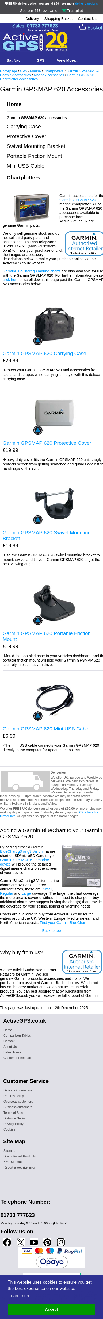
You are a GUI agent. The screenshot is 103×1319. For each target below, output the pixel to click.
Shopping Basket (58, 18)
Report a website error (19, 1167)
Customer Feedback (17, 1058)
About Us (10, 1047)
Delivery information (17, 1090)
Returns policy (13, 1096)
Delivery (32, 18)
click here (10, 280)
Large (26, 893)
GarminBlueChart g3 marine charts (31, 271)
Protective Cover (26, 136)
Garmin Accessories (15, 75)
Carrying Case (24, 126)
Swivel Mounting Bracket (36, 146)
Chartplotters (53, 71)
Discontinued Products (19, 1156)
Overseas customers (18, 1101)
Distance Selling (14, 1118)
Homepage (8, 71)
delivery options (86, 3)
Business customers (17, 1107)
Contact (8, 1041)
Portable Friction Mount (34, 156)
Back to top (51, 931)
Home (14, 104)
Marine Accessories (49, 75)
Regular (6, 893)
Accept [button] (51, 1309)
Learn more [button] (19, 1295)
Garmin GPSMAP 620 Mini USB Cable (46, 729)
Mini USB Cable (25, 166)
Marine (35, 71)
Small (47, 889)
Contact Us (87, 18)
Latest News (12, 1052)
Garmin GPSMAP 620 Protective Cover (47, 443)
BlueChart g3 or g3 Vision (21, 851)
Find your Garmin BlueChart (63, 923)
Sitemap (9, 1151)
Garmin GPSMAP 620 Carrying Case (44, 353)
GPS (23, 71)
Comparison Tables (17, 1035)
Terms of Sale (13, 1113)
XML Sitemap (13, 1162)
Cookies (9, 1129)
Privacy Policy (13, 1124)
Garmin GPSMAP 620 (84, 71)
